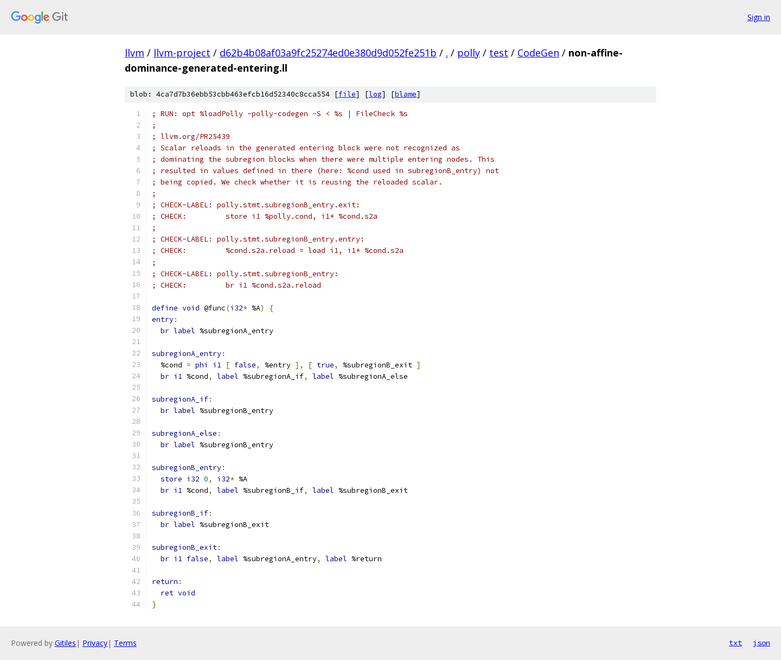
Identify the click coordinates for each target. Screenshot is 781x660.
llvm (134, 52)
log (375, 94)
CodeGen (538, 52)
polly (468, 52)
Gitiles (65, 643)
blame (406, 94)
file (347, 94)
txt (735, 643)
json (761, 643)
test (498, 52)
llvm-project (181, 52)
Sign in (758, 17)
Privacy (94, 643)
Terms (125, 643)
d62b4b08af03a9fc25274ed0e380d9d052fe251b (328, 52)
